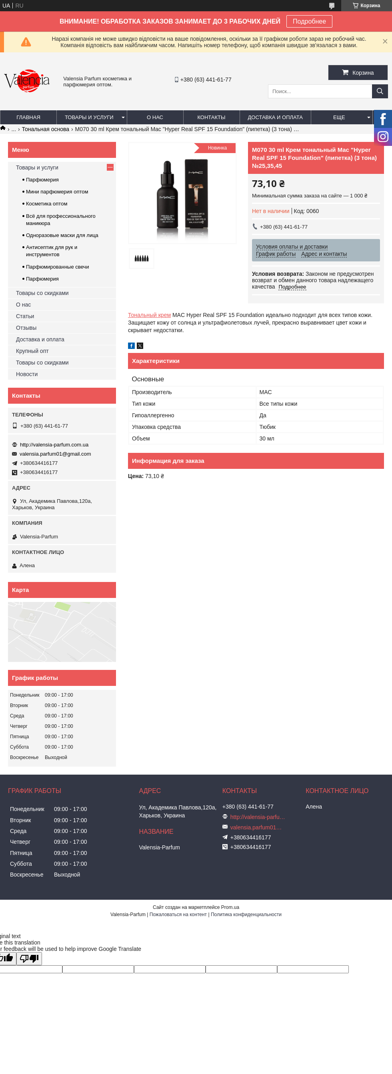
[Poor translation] (29, 958)
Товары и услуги (89, 117)
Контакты (211, 117)
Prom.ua (230, 907)
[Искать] (380, 91)
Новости (27, 374)
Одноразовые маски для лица (62, 235)
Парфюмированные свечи (57, 267)
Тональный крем (149, 315)
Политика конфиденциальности (246, 914)
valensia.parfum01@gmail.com (55, 454)
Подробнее (309, 21)
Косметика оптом (46, 204)
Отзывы (26, 328)
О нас (155, 117)
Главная (28, 117)
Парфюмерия (42, 180)
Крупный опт (32, 351)
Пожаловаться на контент (178, 914)
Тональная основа (46, 129)
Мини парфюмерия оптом (57, 192)
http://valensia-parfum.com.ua (54, 445)
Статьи (25, 316)
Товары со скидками (42, 293)
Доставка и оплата (275, 117)
